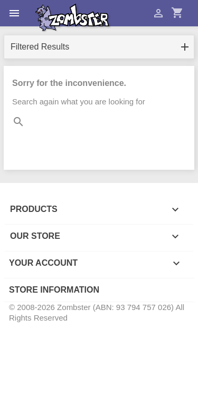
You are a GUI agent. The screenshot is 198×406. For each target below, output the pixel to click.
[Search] (99, 139)
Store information (54, 289)
